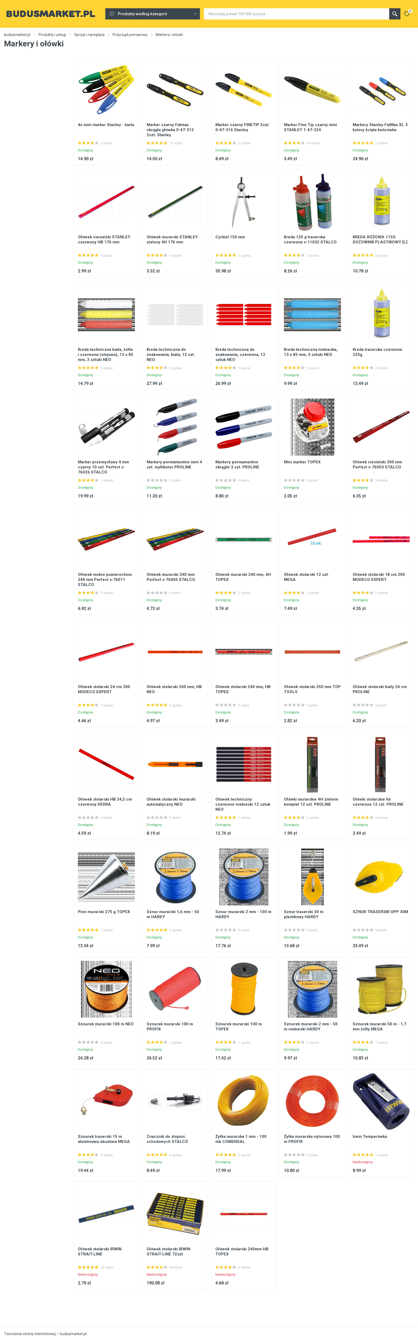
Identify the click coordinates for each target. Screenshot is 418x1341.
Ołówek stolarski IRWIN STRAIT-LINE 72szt (168, 1251)
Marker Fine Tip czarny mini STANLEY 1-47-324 (310, 127)
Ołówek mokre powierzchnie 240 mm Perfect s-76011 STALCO (105, 579)
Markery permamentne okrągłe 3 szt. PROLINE (237, 464)
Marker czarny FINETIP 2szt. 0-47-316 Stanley (242, 127)
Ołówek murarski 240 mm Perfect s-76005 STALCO (171, 577)
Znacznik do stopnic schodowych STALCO (167, 1139)
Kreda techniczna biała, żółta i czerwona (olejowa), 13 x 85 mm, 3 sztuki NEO (105, 354)
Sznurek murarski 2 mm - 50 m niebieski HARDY (310, 1026)
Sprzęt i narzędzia (89, 35)
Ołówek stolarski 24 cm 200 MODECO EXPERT (104, 689)
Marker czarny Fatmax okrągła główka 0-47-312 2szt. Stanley (170, 129)
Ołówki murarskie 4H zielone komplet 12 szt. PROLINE (311, 802)
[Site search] (296, 13)
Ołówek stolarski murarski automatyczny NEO (171, 802)
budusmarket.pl (17, 35)
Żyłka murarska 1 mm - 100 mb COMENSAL (241, 1139)
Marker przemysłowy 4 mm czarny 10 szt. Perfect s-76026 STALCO (103, 467)
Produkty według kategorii (153, 13)
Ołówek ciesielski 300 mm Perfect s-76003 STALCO (377, 464)
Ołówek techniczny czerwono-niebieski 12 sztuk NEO (242, 804)
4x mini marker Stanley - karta (106, 124)
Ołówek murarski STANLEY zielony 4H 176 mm (172, 239)
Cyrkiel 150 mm (230, 237)
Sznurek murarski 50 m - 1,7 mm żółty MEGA (379, 1026)
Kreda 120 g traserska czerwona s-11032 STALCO (310, 239)
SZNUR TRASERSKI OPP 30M (380, 911)
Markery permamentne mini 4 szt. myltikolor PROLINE (174, 464)
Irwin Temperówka (370, 1136)
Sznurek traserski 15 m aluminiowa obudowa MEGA (104, 1139)
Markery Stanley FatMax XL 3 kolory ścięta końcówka (380, 127)
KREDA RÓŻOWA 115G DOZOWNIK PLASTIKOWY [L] (380, 239)
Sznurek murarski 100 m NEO (106, 1024)
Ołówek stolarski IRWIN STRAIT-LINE (100, 1251)
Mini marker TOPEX (302, 462)
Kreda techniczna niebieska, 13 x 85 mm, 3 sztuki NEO (310, 352)
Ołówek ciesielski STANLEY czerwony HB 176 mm (104, 239)
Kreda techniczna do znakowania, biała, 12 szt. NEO (171, 354)
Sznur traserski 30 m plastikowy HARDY (303, 914)
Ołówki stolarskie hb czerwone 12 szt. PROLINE (378, 802)
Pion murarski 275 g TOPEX (104, 911)
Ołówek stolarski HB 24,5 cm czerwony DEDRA (105, 802)
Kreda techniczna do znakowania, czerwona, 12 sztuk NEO (240, 354)
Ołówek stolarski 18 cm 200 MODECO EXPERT (379, 577)
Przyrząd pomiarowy (130, 35)
